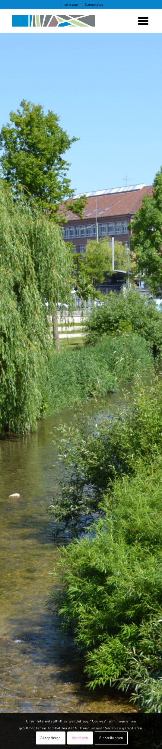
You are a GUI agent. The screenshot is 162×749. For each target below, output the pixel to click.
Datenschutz (94, 4)
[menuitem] (70, 4)
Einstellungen (111, 737)
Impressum (70, 4)
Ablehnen (80, 737)
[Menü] (141, 21)
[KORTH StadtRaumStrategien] (67, 21)
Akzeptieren (50, 737)
